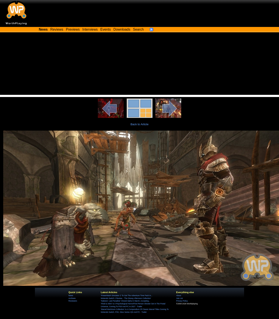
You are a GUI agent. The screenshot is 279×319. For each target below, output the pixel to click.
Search (138, 29)
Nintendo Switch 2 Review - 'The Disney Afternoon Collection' (126, 298)
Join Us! (179, 298)
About (178, 295)
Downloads (122, 29)
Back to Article (140, 124)
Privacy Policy (182, 301)
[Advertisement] (139, 64)
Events (105, 29)
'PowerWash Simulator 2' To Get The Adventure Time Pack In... (127, 295)
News (71, 295)
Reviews (56, 29)
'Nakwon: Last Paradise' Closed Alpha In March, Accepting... (125, 301)
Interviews (90, 29)
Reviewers (73, 301)
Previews (73, 29)
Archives (72, 298)
